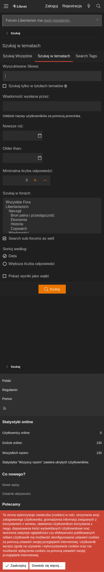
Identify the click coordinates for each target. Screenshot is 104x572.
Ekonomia (52, 220)
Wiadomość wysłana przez (25, 96)
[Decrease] (45, 180)
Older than (12, 148)
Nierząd (52, 211)
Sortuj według (14, 249)
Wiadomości (52, 233)
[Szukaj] (98, 6)
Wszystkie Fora (52, 202)
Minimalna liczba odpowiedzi (27, 171)
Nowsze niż (13, 126)
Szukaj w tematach (54, 56)
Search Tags (86, 56)
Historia (52, 224)
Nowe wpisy (10, 485)
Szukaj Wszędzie (17, 56)
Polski (6, 381)
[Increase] (35, 180)
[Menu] (6, 6)
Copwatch (52, 229)
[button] (65, 86)
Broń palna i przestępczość (52, 215)
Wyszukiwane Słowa (20, 66)
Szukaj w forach (16, 193)
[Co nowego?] (89, 6)
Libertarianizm (52, 207)
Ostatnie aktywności (16, 494)
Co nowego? (13, 474)
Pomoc (7, 399)
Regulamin (10, 390)
